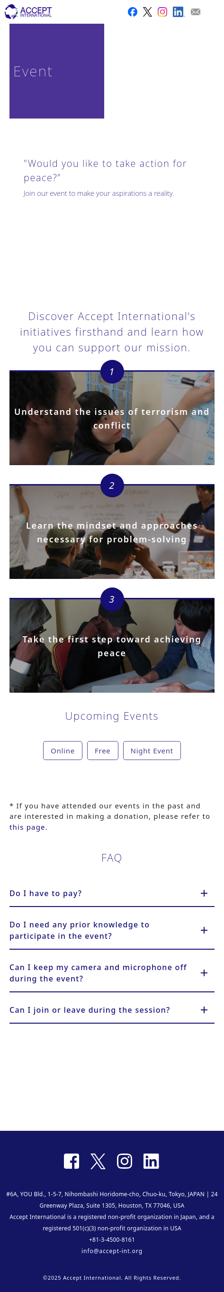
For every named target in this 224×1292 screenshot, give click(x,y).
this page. (28, 827)
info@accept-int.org (112, 1251)
